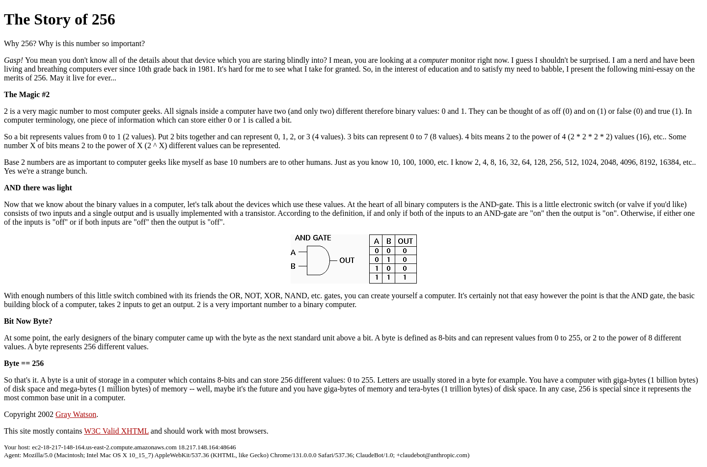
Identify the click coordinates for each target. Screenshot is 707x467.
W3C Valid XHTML (116, 431)
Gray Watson (75, 414)
